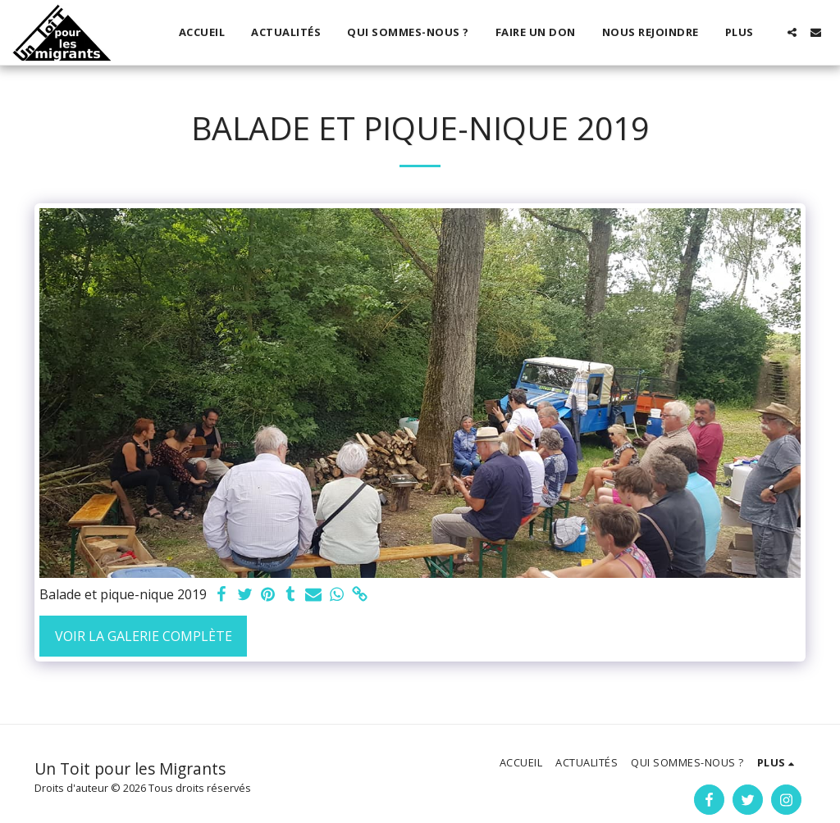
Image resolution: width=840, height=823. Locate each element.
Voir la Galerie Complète (143, 636)
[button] (792, 32)
